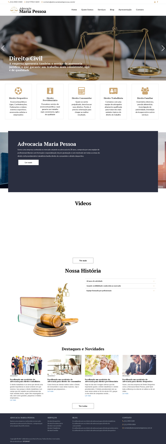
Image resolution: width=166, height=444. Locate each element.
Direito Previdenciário (55, 423)
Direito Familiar (53, 430)
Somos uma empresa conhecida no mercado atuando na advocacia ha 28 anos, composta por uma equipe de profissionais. (26, 423)
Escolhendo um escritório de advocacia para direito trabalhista (93, 421)
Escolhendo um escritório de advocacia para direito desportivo (93, 430)
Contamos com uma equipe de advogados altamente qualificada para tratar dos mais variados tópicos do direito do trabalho (113, 106)
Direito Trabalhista (54, 428)
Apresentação (125, 10)
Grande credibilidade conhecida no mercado (104, 286)
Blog (112, 10)
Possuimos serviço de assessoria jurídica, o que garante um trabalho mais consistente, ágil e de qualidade (50, 106)
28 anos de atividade (94, 281)
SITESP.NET (26, 441)
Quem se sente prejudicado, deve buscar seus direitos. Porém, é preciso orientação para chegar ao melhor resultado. (82, 106)
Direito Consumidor (54, 426)
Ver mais (83, 260)
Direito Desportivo (54, 421)
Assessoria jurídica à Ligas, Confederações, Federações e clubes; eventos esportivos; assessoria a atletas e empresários (18, 106)
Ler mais (28, 162)
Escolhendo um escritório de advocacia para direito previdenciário (95, 428)
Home (74, 10)
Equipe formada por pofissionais (99, 291)
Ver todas (83, 406)
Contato (140, 10)
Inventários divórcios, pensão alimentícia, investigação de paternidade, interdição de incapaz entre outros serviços (145, 106)
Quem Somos (87, 10)
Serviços (102, 10)
